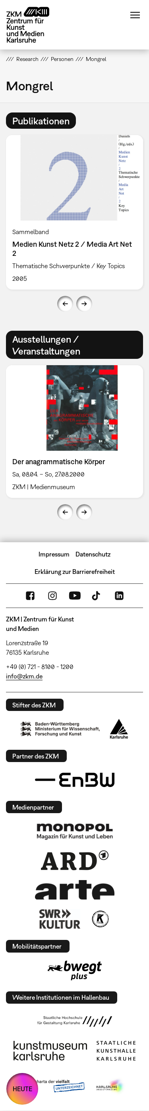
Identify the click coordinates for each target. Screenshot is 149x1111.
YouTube (75, 595)
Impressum (54, 554)
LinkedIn (119, 595)
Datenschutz (92, 554)
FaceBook (30, 595)
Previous (65, 304)
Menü (135, 15)
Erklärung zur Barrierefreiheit (75, 571)
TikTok (97, 595)
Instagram (52, 595)
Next (84, 304)
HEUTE (22, 1088)
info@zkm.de (24, 676)
